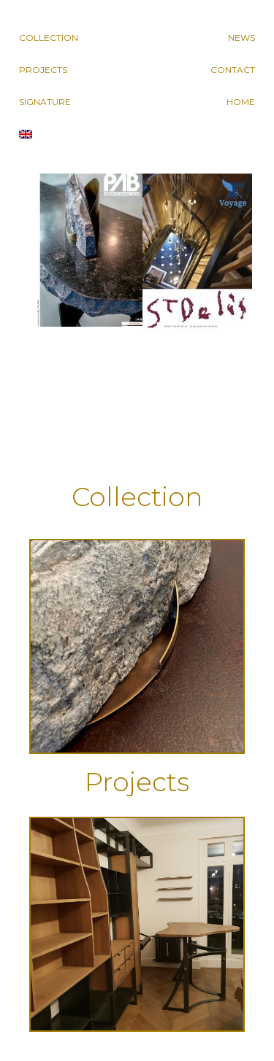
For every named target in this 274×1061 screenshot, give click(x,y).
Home (241, 101)
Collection (48, 37)
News (241, 37)
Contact (232, 69)
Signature (45, 101)
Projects (43, 69)
